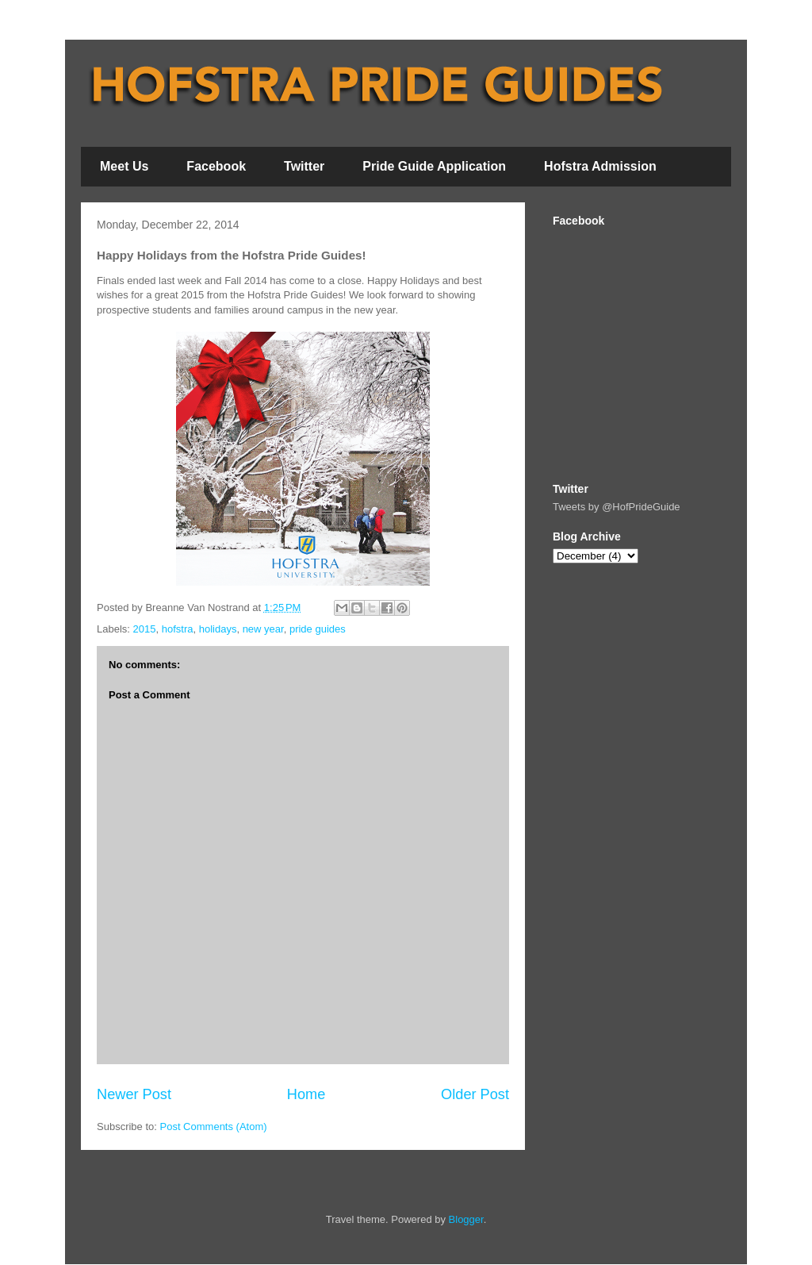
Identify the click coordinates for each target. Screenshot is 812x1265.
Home (306, 1094)
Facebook (216, 166)
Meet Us (124, 166)
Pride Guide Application (434, 166)
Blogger (466, 1219)
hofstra (177, 629)
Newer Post (134, 1094)
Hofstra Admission (600, 166)
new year (263, 629)
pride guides (317, 629)
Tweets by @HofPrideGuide (616, 507)
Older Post (475, 1094)
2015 (144, 629)
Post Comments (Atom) (213, 1126)
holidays (218, 629)
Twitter (304, 166)
